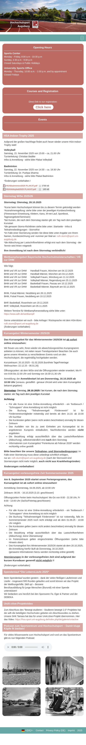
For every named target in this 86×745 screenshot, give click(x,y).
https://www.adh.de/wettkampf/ (19, 314)
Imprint (71, 730)
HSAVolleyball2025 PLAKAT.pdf (19, 189)
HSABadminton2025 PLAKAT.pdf (20, 186)
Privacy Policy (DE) (55, 730)
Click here (43, 107)
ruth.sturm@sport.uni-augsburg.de (21, 323)
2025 (79, 730)
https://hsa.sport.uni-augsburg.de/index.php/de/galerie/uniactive (46, 619)
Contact (39, 730)
